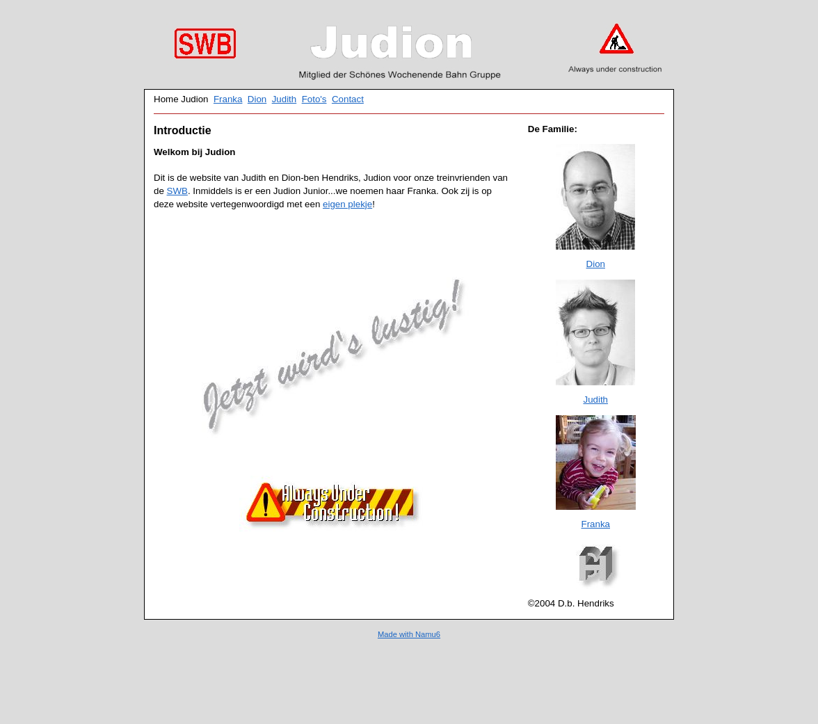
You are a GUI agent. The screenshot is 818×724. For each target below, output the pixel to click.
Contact (348, 99)
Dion (257, 99)
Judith (284, 99)
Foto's (314, 99)
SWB (177, 191)
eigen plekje (347, 204)
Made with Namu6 (409, 634)
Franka (228, 99)
